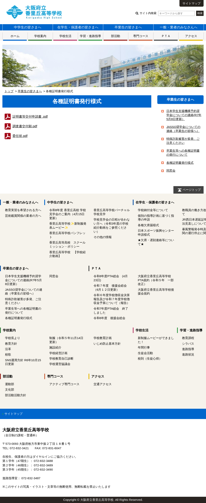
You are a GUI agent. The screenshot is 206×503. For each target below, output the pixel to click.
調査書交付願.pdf (24, 126)
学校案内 (40, 36)
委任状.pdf (20, 136)
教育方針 (11, 343)
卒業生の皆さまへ (128, 27)
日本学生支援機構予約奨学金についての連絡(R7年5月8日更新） (183, 114)
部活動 (115, 36)
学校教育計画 (103, 338)
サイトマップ (191, 3)
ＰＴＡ (165, 36)
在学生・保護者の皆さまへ (77, 27)
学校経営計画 (58, 353)
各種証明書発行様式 (180, 162)
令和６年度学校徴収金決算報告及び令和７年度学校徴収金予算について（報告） (112, 299)
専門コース (140, 36)
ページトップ (192, 189)
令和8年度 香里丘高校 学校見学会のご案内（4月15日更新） (67, 214)
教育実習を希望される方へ (23, 210)
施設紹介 (55, 347)
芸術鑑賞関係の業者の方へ (23, 215)
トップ (8, 91)
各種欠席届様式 (148, 225)
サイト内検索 (167, 13)
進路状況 (188, 354)
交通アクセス (103, 384)
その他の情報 (103, 237)
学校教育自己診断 (61, 358)
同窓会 (170, 170)
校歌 (8, 354)
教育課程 (188, 338)
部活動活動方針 (15, 395)
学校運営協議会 (59, 364)
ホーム (15, 36)
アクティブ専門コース (64, 384)
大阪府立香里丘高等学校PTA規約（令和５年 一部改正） (156, 280)
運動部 (9, 384)
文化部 (9, 389)
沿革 (8, 349)
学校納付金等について (154, 210)
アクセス (191, 36)
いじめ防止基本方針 (107, 343)
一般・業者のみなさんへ (178, 27)
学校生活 (65, 36)
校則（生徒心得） (150, 358)
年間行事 (144, 347)
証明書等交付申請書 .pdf (30, 116)
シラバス (188, 343)
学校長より (12, 338)
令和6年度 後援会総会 (109, 318)
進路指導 (188, 349)
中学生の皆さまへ (27, 27)
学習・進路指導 (90, 36)
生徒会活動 (145, 353)
